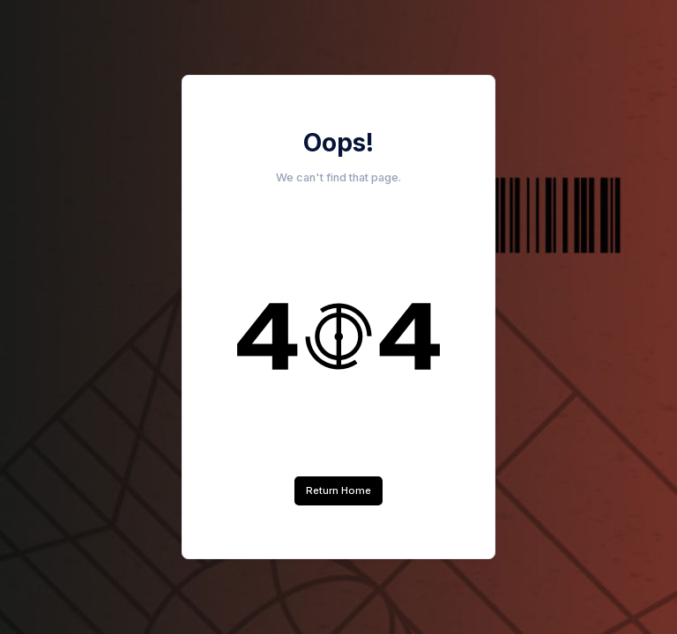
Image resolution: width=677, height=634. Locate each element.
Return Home (338, 490)
